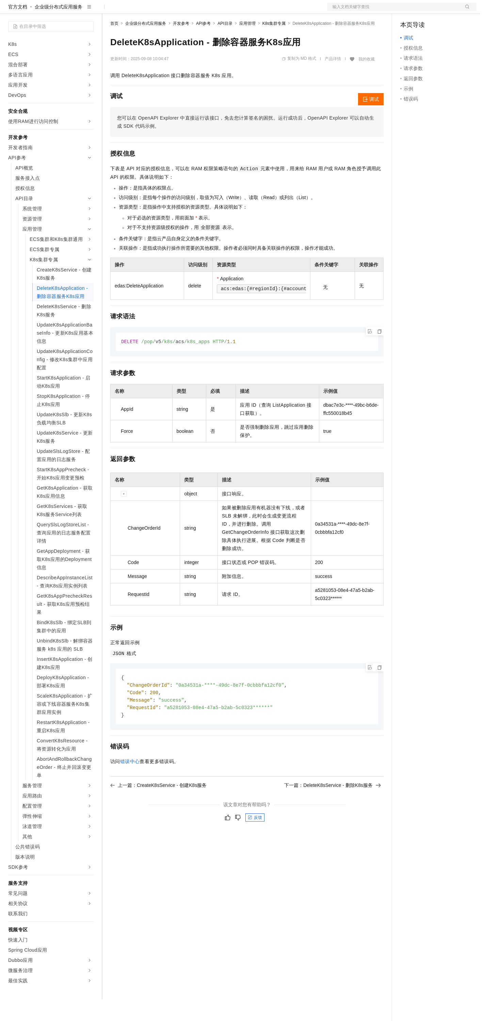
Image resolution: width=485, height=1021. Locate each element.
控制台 (424, 10)
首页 (114, 45)
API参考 (203, 45)
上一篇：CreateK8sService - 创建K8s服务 (158, 809)
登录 (465, 10)
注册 (440, 10)
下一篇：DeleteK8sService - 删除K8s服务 (332, 809)
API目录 (224, 45)
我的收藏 (366, 80)
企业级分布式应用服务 (58, 28)
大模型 (70, 11)
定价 (147, 11)
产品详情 (333, 80)
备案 (408, 10)
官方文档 (17, 28)
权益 (130, 11)
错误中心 (130, 785)
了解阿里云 (224, 11)
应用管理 (247, 45)
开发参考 (181, 45)
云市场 (166, 11)
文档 (393, 10)
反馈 (255, 841)
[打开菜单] (11, 11)
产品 (88, 11)
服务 (201, 11)
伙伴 (184, 11)
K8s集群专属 (274, 45)
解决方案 (109, 11)
